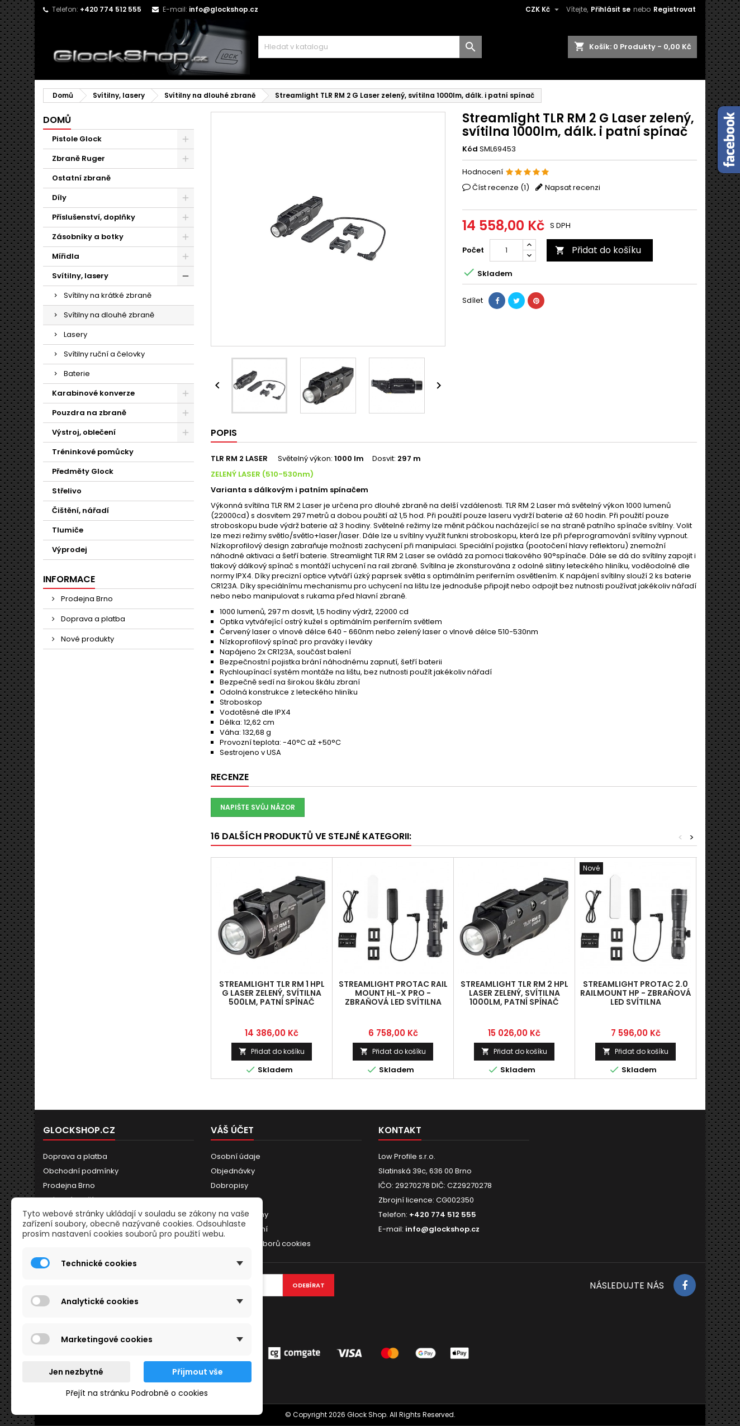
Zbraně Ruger (78, 158)
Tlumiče (67, 530)
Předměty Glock (82, 471)
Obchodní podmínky (80, 1171)
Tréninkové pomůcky (93, 451)
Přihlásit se (610, 9)
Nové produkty (86, 639)
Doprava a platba (92, 619)
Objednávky (233, 1171)
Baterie (77, 373)
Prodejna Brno (86, 598)
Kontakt (399, 1130)
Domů (57, 119)
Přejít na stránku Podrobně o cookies (137, 1393)
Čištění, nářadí (80, 510)
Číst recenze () (500, 187)
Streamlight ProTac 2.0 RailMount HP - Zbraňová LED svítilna (635, 992)
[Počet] (506, 250)
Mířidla (65, 256)
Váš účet (232, 1130)
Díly (59, 197)
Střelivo (67, 491)
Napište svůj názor (257, 807)
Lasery (75, 334)
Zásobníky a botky (88, 236)
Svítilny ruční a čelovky (104, 354)
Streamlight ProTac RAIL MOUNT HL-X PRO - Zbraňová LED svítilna (393, 992)
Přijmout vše (197, 1371)
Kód (470, 149)
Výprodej (69, 549)
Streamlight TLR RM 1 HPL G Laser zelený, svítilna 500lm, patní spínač (272, 992)
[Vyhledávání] (370, 47)
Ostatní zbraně (81, 178)
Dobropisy (229, 1185)
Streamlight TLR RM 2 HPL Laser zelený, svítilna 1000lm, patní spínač (514, 992)
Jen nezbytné (76, 1371)
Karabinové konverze (93, 393)
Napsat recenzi (572, 187)
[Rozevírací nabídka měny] (543, 9)
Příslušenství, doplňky (93, 217)
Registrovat (674, 9)
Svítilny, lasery (80, 275)
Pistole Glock (77, 139)
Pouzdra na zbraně (89, 412)
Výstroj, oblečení (84, 432)
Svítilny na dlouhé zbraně (109, 315)
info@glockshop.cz (223, 9)
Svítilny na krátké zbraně (107, 295)
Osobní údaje (235, 1156)
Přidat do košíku (598, 250)
